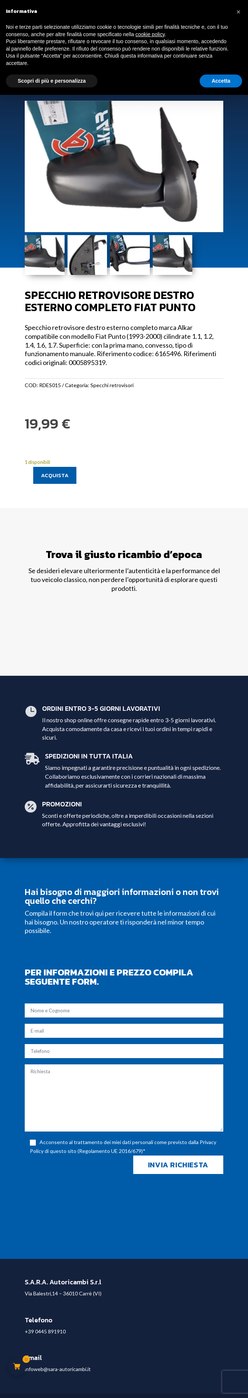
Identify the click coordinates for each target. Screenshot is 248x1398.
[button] (238, 12)
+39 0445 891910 (45, 1331)
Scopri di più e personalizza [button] (52, 81)
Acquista (55, 475)
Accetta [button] (220, 81)
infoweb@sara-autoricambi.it (58, 1369)
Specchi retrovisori (112, 385)
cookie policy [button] (150, 34)
